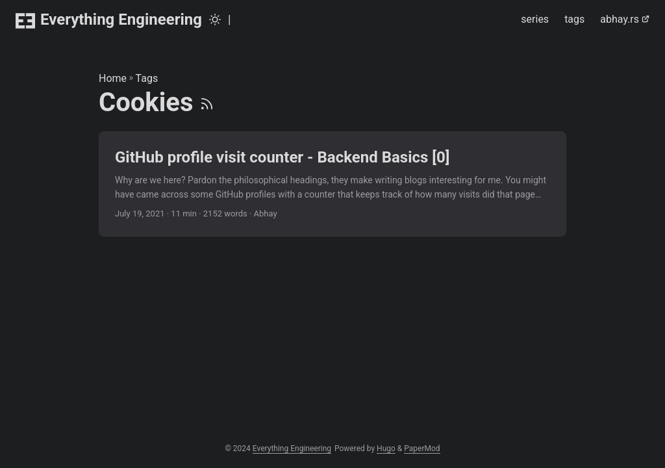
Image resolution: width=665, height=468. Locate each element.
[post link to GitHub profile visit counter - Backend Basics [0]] (332, 184)
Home (113, 78)
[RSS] (206, 102)
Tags (147, 78)
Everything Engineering (109, 20)
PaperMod (422, 448)
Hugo (386, 448)
